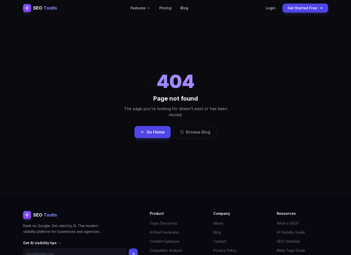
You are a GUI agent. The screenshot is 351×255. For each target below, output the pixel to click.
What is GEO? (288, 223)
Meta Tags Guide (291, 250)
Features (140, 8)
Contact (219, 241)
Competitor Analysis (166, 250)
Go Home (153, 132)
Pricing (165, 8)
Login (270, 8)
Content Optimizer (165, 241)
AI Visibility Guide (291, 232)
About (218, 223)
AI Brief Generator (164, 232)
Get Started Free (305, 8)
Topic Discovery (163, 223)
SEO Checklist (288, 241)
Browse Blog (195, 132)
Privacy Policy (225, 250)
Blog (184, 8)
